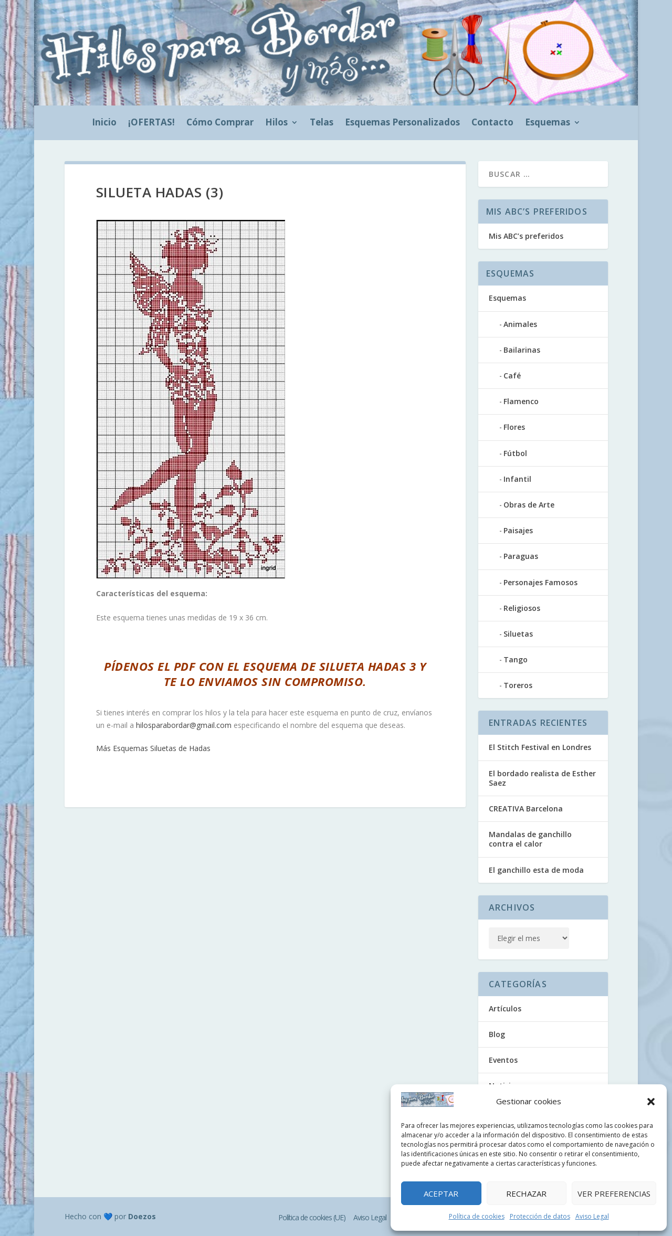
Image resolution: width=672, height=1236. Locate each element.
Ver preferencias (614, 1193)
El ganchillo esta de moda (536, 870)
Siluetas (518, 634)
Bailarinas (521, 350)
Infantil (517, 479)
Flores (514, 427)
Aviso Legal (592, 1216)
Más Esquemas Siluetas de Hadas (153, 748)
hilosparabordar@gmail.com (184, 725)
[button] (651, 1101)
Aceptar (441, 1193)
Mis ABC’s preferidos (526, 236)
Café (512, 376)
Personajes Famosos (540, 582)
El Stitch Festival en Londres (540, 747)
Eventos (503, 1060)
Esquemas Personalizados (402, 123)
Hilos (276, 123)
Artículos (505, 1008)
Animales (520, 324)
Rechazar (526, 1193)
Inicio (104, 123)
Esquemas (547, 123)
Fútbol (515, 453)
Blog (497, 1034)
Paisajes (518, 530)
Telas (321, 123)
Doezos (142, 1216)
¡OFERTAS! (151, 123)
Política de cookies (477, 1216)
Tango (515, 659)
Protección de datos (540, 1216)
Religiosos (521, 608)
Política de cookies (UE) (311, 1217)
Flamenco (521, 401)
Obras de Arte (528, 505)
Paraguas (520, 556)
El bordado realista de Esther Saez (542, 778)
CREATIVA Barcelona (526, 809)
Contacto (492, 123)
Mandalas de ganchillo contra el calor (530, 839)
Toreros (517, 685)
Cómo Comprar (220, 123)
